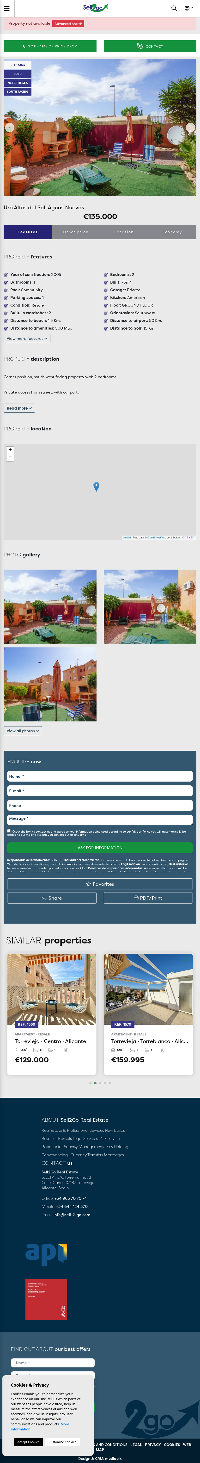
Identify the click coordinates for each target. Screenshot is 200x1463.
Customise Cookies (62, 1442)
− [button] (10, 457)
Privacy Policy (141, 831)
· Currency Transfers (86, 1154)
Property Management (83, 1146)
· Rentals (64, 1138)
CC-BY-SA (188, 537)
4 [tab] (105, 1083)
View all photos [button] (23, 730)
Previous (10, 127)
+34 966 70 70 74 (71, 1198)
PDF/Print (148, 898)
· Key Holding (116, 1146)
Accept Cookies (28, 1442)
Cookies (172, 1444)
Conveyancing (55, 1154)
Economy (172, 231)
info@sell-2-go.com (72, 1214)
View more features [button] (27, 338)
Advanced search (68, 23)
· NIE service (110, 1138)
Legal (136, 1444)
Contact (150, 46)
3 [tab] (100, 1083)
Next (190, 127)
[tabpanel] (52, 1014)
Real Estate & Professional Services (73, 1130)
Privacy (153, 1444)
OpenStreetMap (156, 537)
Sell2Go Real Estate (95, 8)
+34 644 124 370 (72, 1206)
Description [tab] (76, 231)
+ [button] (10, 450)
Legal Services (85, 1138)
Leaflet (127, 537)
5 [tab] (110, 1083)
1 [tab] (90, 1083)
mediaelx (113, 1458)
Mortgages (114, 1154)
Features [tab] (28, 231)
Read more (19, 408)
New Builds (115, 1130)
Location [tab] (124, 231)
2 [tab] (95, 1083)
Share (52, 898)
